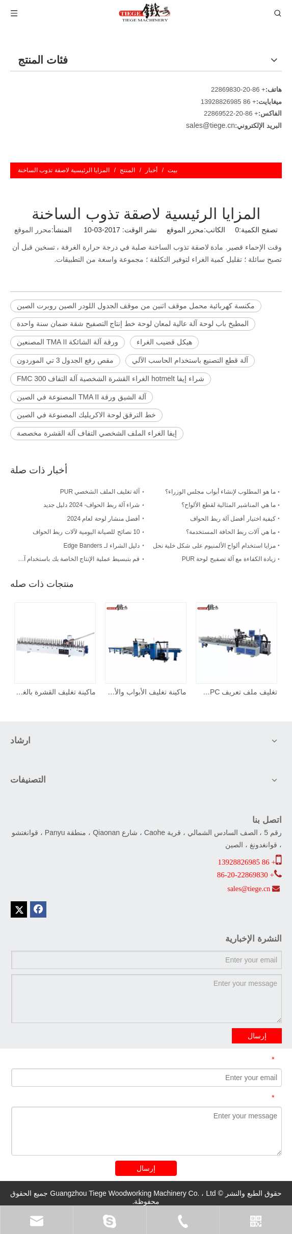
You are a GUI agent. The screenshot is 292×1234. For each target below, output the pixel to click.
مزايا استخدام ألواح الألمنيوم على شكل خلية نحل (214, 545)
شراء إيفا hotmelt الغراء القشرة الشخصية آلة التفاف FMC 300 (110, 378)
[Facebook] (38, 909)
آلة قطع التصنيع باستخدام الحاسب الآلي (190, 360)
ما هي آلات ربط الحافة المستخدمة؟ (231, 531)
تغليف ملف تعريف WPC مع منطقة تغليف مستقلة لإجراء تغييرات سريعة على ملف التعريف (237, 692)
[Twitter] (19, 909)
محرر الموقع (32, 230)
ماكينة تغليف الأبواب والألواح (146, 692)
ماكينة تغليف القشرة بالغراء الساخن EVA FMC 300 (55, 692)
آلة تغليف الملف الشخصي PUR (100, 491)
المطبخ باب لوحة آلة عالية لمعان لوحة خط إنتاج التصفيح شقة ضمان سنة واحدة (133, 323)
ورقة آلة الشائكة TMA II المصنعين (67, 342)
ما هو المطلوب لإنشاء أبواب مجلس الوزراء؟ (220, 491)
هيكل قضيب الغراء (164, 342)
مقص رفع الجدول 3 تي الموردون (65, 360)
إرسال (257, 1036)
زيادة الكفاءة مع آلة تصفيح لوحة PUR (229, 558)
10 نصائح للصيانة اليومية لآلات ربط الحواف (86, 531)
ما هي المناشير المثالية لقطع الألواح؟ (228, 504)
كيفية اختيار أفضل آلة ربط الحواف (233, 518)
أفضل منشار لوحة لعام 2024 (103, 518)
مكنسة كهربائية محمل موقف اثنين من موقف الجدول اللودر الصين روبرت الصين (136, 306)
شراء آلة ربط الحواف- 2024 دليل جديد (91, 504)
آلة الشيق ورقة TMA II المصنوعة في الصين (81, 397)
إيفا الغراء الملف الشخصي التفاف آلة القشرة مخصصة (97, 433)
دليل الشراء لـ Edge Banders (101, 545)
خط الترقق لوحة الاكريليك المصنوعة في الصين (86, 415)
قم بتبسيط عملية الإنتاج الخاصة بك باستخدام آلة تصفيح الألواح (78, 558)
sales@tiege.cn (210, 125)
